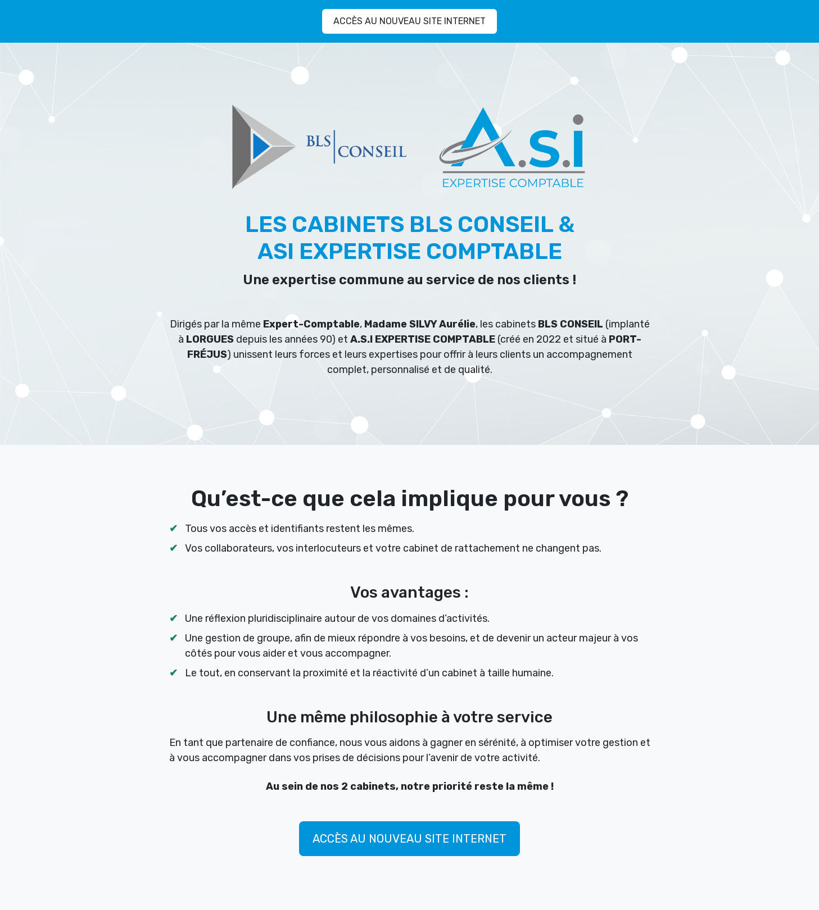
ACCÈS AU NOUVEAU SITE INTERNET (409, 21)
